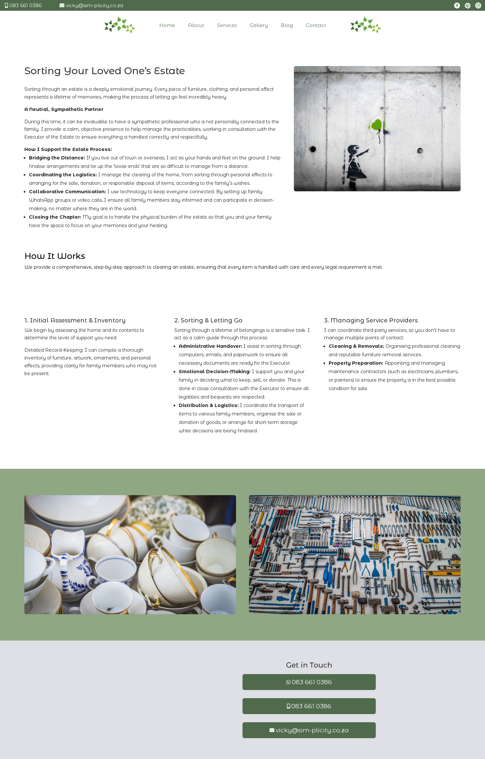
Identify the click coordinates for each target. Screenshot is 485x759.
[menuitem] (139, 25)
